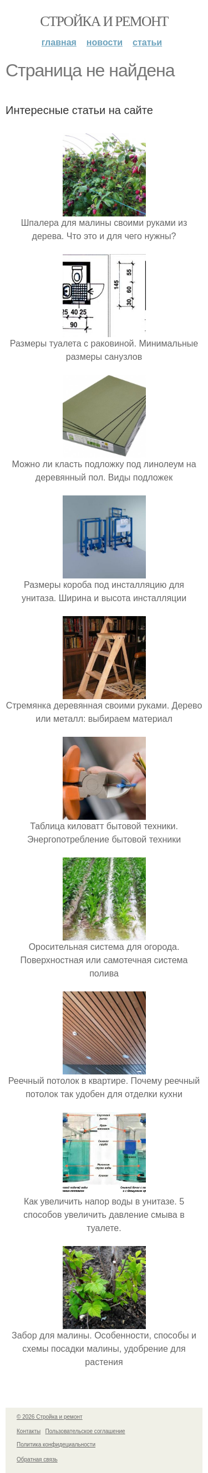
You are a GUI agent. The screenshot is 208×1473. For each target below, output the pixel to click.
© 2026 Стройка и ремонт (50, 1417)
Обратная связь (37, 1459)
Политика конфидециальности (56, 1444)
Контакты (28, 1431)
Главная (59, 42)
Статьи (147, 42)
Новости (105, 42)
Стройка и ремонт (104, 21)
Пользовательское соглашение (85, 1431)
